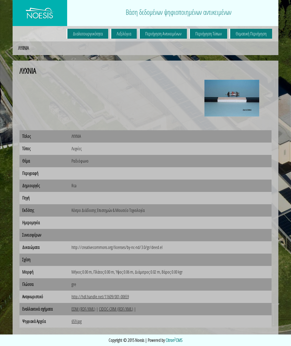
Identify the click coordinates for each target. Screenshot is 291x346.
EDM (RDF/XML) (83, 309)
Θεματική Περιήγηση (251, 33)
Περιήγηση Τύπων (208, 33)
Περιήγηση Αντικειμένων (163, 33)
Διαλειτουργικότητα (88, 33)
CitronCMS (174, 340)
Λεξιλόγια (124, 33)
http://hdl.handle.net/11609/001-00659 (100, 297)
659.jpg (77, 321)
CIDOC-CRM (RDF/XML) (116, 309)
